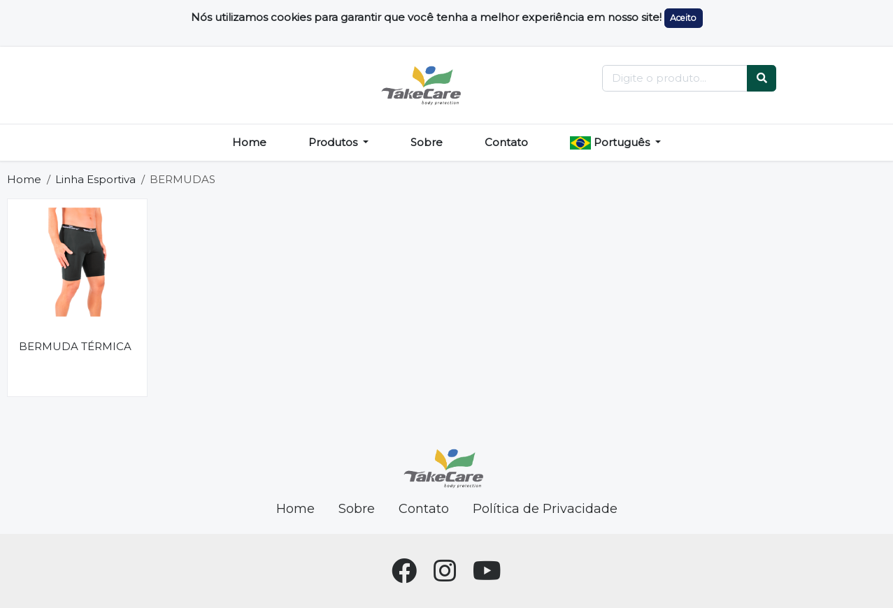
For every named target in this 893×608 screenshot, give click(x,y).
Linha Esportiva (95, 179)
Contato (506, 142)
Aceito (683, 18)
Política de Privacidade (545, 508)
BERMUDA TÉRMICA (75, 346)
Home (249, 142)
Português (611, 143)
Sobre (426, 142)
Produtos (334, 142)
